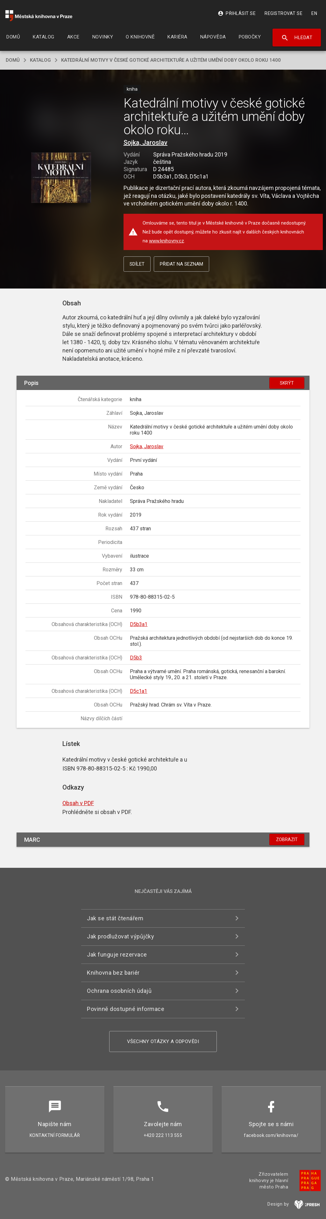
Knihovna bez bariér (113, 972)
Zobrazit (287, 839)
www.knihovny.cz (166, 241)
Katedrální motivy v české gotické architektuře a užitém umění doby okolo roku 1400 (171, 60)
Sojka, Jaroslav (145, 142)
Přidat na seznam (181, 264)
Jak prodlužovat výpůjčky (120, 936)
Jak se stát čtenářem (115, 918)
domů (13, 60)
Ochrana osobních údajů (119, 990)
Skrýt (287, 383)
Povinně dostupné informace (125, 1009)
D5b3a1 (138, 624)
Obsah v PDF (78, 803)
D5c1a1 (138, 691)
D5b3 (136, 658)
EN (314, 13)
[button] (61, 178)
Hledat (297, 38)
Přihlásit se (237, 13)
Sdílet (137, 264)
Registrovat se (283, 13)
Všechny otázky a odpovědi (163, 1041)
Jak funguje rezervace (117, 954)
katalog (40, 60)
